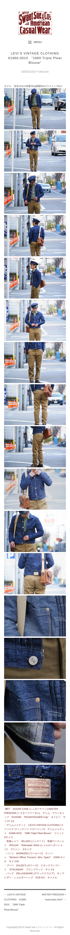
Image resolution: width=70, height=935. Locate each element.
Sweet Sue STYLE (35, 23)
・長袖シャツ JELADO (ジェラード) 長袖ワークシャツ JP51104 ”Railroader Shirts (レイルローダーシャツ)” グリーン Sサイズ (34, 845)
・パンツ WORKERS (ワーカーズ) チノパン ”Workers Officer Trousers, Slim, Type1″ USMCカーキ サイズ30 (34, 857)
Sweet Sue (44, 71)
